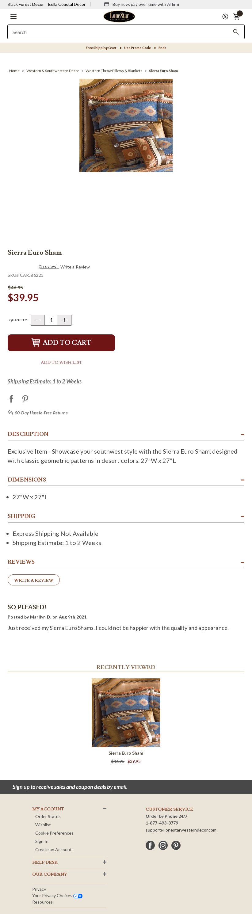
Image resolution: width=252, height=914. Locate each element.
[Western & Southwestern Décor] (52, 70)
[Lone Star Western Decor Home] (119, 16)
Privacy (39, 889)
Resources (42, 901)
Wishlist (43, 824)
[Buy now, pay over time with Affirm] (141, 4)
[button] (13, 16)
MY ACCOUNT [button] (48, 809)
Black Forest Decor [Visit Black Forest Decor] (26, 4)
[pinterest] (176, 845)
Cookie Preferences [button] (54, 833)
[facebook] (150, 845)
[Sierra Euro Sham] (163, 70)
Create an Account (53, 849)
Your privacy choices (57, 895)
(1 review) (49, 266)
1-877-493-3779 (162, 822)
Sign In (41, 841)
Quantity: (18, 320)
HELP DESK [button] (45, 862)
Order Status (48, 816)
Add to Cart (61, 342)
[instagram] (163, 845)
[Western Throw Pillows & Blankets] (114, 70)
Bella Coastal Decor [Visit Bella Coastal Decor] (67, 4)
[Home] (14, 70)
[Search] (236, 32)
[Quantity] (51, 320)
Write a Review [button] (75, 267)
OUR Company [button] (49, 874)
